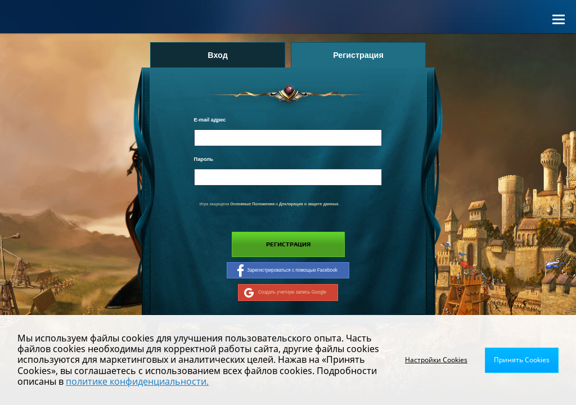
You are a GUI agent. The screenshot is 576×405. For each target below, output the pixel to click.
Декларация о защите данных (309, 204)
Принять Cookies (522, 359)
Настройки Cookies (436, 359)
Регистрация (288, 244)
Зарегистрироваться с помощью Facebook (287, 270)
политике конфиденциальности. (137, 381)
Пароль (203, 159)
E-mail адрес (210, 120)
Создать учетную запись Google (285, 292)
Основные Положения (252, 204)
